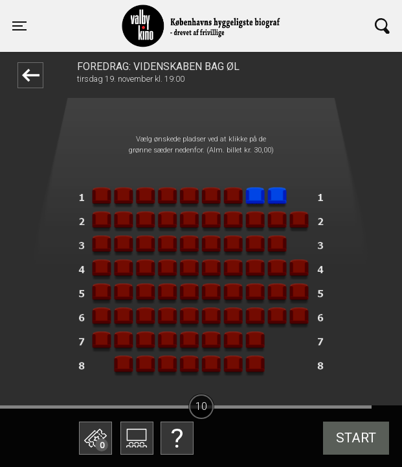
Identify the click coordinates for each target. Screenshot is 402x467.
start (356, 438)
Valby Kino (113, 14)
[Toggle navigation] (19, 26)
